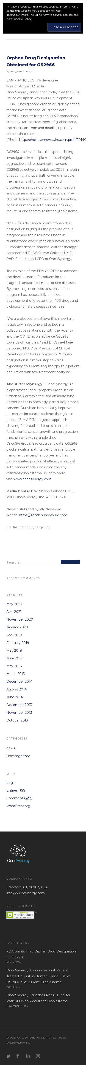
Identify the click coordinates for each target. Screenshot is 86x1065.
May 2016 (14, 666)
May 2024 (14, 604)
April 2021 (14, 612)
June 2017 (14, 658)
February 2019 (17, 643)
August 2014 (16, 689)
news (29, 71)
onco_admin (17, 71)
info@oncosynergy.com (25, 893)
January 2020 (17, 627)
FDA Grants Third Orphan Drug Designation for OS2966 (41, 954)
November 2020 (19, 619)
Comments (19, 798)
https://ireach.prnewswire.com (43, 515)
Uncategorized (18, 756)
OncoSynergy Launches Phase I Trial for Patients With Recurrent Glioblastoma (38, 998)
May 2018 (14, 650)
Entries (15, 790)
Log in (11, 783)
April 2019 (14, 635)
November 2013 (19, 713)
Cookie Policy (22, 19)
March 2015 (15, 674)
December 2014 (19, 681)
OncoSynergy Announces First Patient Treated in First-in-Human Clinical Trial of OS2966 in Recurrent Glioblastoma (38, 976)
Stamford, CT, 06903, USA (27, 887)
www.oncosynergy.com (32, 479)
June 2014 (14, 697)
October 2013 (17, 720)
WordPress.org (18, 806)
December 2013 (19, 705)
